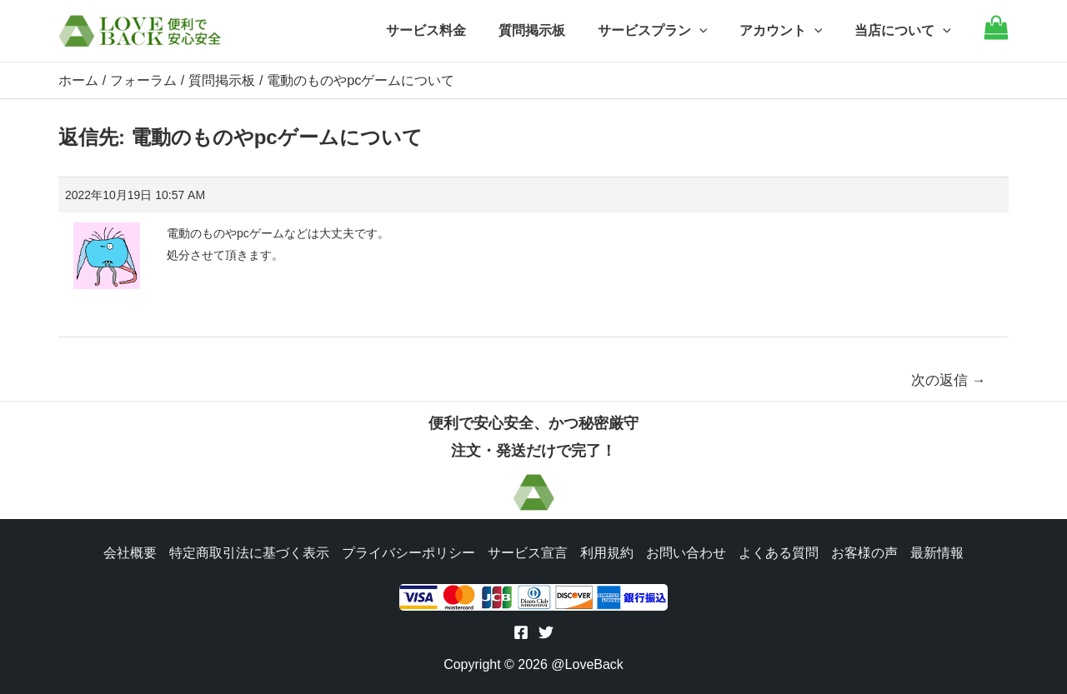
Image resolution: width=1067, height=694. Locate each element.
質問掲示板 (551, 30)
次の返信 (948, 379)
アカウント (789, 31)
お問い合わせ (687, 551)
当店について (905, 31)
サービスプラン (666, 31)
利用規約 (607, 551)
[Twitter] (546, 632)
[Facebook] (520, 632)
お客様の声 (867, 551)
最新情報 (940, 551)
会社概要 (126, 551)
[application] (712, 31)
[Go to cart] (996, 35)
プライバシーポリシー (406, 551)
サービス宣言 (527, 551)
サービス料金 (451, 30)
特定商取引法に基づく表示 (247, 551)
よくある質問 (780, 551)
